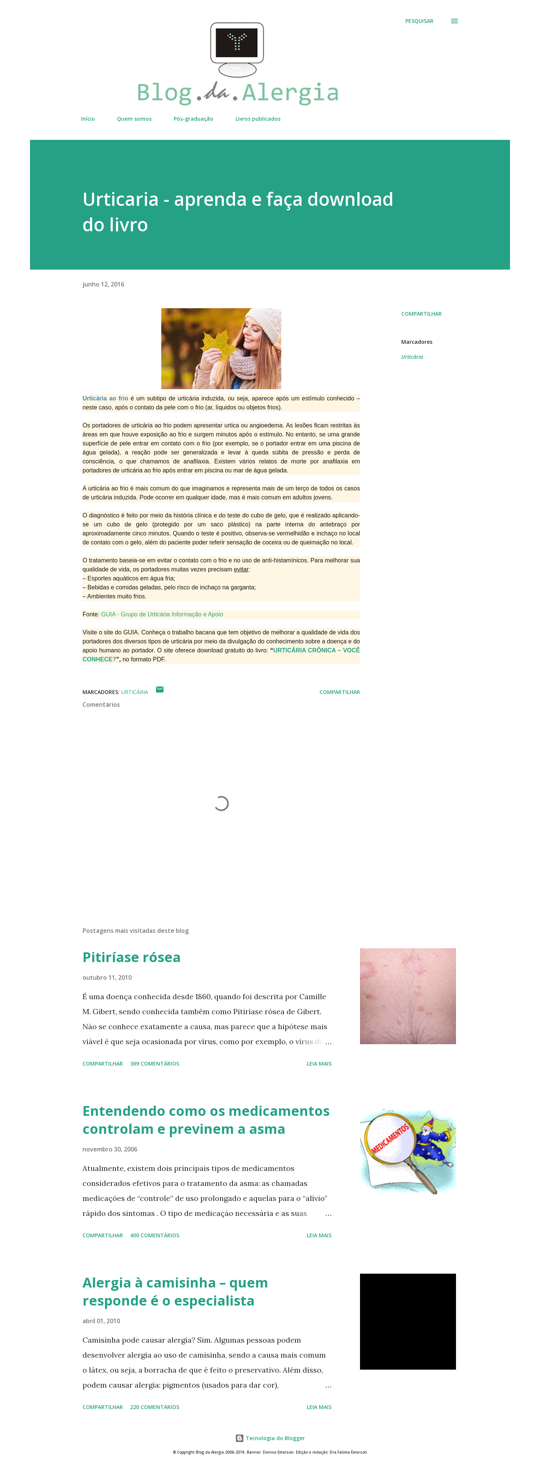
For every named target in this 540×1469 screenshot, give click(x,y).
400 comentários (154, 1235)
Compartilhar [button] (421, 313)
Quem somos (134, 118)
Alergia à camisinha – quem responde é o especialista (175, 1291)
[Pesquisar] (419, 20)
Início (88, 118)
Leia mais (319, 1063)
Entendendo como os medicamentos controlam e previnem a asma (206, 1120)
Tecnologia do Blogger (270, 1438)
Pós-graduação (193, 118)
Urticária (412, 356)
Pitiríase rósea (131, 957)
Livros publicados (258, 118)
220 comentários (154, 1407)
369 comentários (154, 1063)
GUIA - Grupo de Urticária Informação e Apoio (162, 614)
